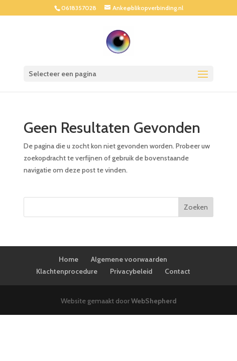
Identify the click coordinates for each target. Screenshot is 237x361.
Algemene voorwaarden (129, 259)
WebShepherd (154, 300)
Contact (177, 271)
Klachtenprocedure (66, 271)
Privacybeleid (131, 271)
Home (68, 259)
